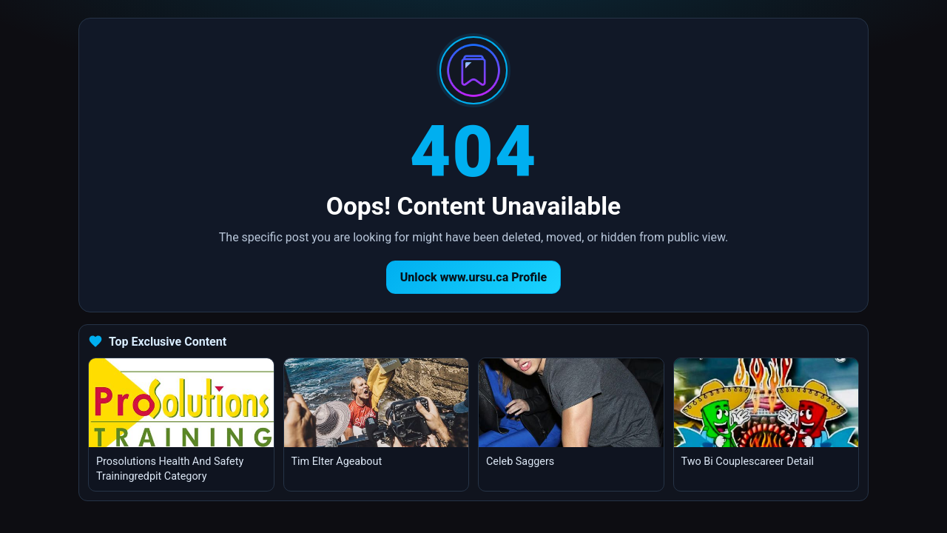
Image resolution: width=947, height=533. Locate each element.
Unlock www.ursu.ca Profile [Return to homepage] (473, 277)
